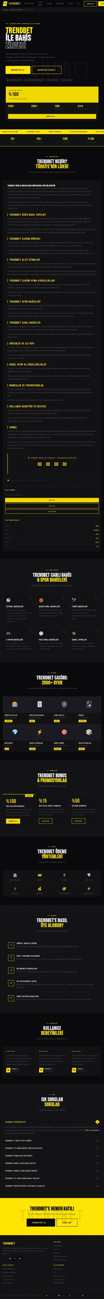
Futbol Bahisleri (8, 1269)
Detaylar (45, 823)
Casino (49, 3)
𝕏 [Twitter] (5, 1258)
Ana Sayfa (6, 9)
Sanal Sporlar (8, 1283)
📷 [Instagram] (10, 1258)
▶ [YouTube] (20, 1258)
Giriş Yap (90, 4)
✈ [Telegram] (15, 1258)
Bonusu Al (13, 823)
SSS (78, 3)
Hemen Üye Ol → (40, 1222)
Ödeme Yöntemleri (60, 1256)
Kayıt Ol (52, 507)
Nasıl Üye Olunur (59, 1276)
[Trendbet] (12, 3)
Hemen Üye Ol (18, 70)
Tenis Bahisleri (8, 1276)
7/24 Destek (52, 513)
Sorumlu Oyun (58, 1280)
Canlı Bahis (40, 3)
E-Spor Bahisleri (9, 1280)
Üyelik (70, 3)
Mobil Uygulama (59, 1260)
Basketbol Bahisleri (10, 1272)
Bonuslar (60, 3)
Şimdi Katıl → (54, 116)
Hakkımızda (29, 3)
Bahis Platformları (17, 9)
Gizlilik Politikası (59, 1283)
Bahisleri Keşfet (47, 70)
